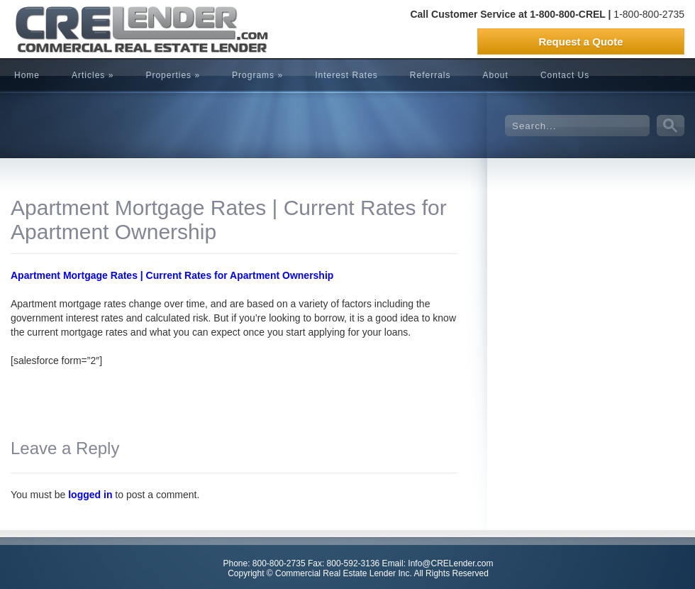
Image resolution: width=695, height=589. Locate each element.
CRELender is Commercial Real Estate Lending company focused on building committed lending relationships (117, 29)
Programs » (257, 75)
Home (27, 75)
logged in (90, 494)
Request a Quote (580, 41)
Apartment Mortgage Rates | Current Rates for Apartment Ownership (172, 275)
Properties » (172, 75)
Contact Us (564, 75)
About (495, 75)
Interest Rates (346, 75)
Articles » (92, 75)
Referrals (430, 75)
